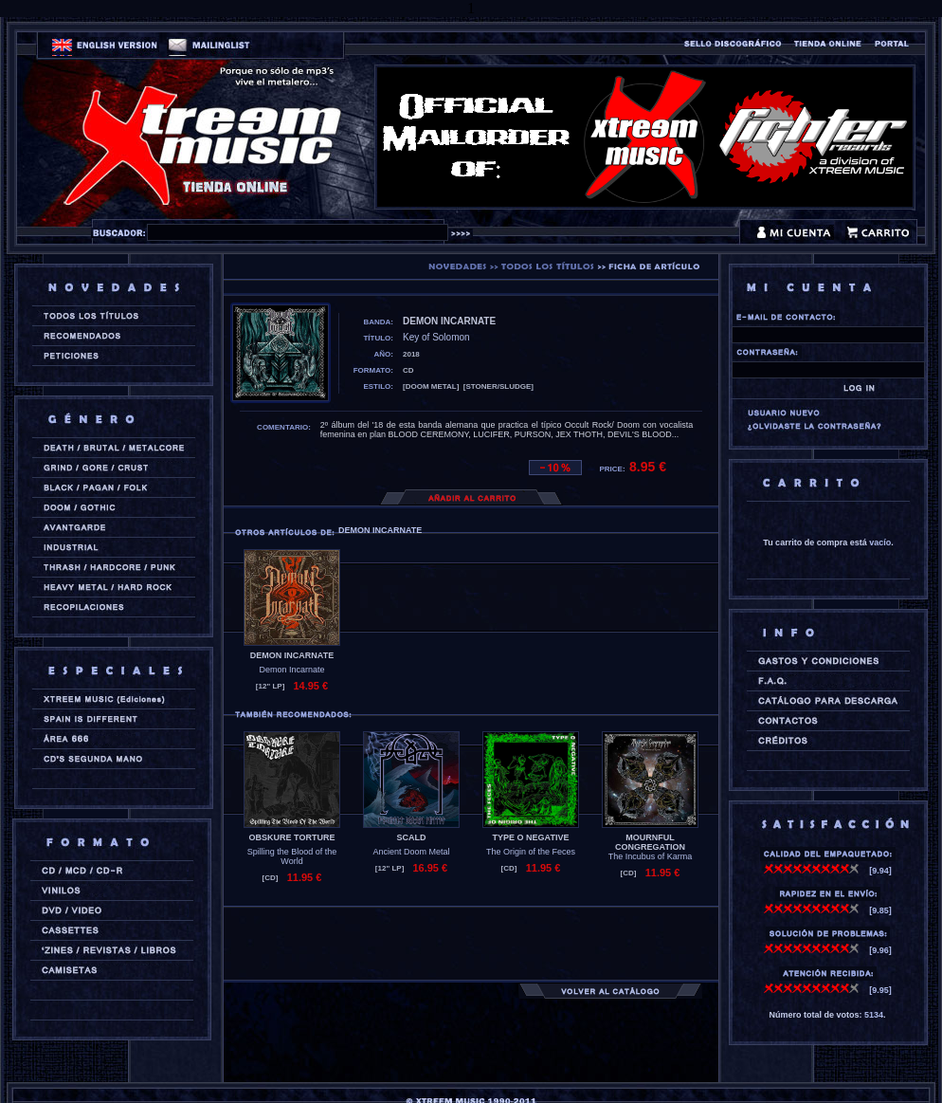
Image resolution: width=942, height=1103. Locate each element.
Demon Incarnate (291, 669)
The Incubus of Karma (650, 856)
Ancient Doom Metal (410, 851)
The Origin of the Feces (530, 851)
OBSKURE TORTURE (292, 837)
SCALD (411, 837)
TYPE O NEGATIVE (531, 837)
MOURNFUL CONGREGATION (650, 842)
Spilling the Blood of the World (292, 856)
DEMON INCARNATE (292, 655)
